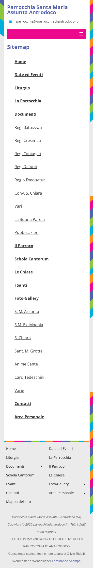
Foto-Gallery (27, 298)
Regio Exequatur (30, 180)
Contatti (23, 403)
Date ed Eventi (29, 74)
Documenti (25, 114)
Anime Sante (26, 364)
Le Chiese (24, 272)
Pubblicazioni (27, 232)
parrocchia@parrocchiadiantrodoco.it (43, 21)
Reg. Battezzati (28, 127)
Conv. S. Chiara (28, 193)
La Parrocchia (28, 101)
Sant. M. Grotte (29, 351)
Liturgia (22, 88)
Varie (19, 390)
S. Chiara (23, 337)
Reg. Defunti (26, 166)
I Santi (21, 285)
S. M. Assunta (27, 311)
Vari (18, 206)
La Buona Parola (30, 219)
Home (20, 61)
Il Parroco (24, 245)
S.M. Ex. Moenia (29, 324)
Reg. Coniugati (28, 153)
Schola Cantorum (32, 259)
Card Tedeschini (29, 377)
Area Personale (29, 416)
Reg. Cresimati (28, 140)
